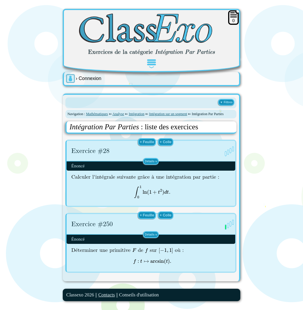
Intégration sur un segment (168, 114)
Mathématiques (97, 114)
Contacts (106, 294)
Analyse (118, 114)
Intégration (136, 114)
